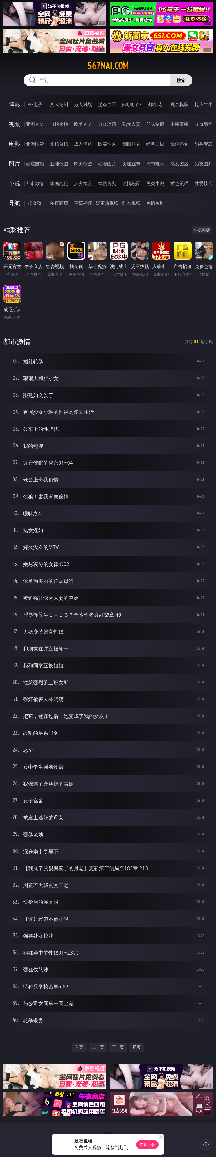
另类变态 (204, 144)
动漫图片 (107, 163)
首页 (79, 1047)
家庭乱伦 (59, 183)
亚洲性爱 (35, 144)
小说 (14, 183)
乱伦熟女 (179, 144)
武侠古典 (107, 183)
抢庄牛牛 (204, 104)
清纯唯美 (155, 163)
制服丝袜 (131, 144)
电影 (14, 144)
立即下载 (147, 1144)
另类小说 (155, 183)
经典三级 (155, 144)
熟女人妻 (131, 124)
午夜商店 (59, 203)
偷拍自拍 (59, 144)
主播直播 (179, 124)
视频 (14, 124)
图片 (14, 163)
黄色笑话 (179, 183)
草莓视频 (83, 203)
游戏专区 (107, 104)
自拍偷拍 (59, 124)
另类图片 (204, 163)
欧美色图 (83, 163)
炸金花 (155, 104)
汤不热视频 (107, 203)
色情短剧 (155, 203)
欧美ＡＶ (83, 124)
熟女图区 (179, 163)
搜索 (181, 80)
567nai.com (107, 66)
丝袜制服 (155, 124)
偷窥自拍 (35, 163)
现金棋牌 (179, 104)
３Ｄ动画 (107, 124)
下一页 (118, 1047)
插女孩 (35, 203)
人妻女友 (83, 183)
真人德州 (59, 104)
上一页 (98, 1047)
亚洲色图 (59, 163)
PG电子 (34, 104)
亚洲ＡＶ (35, 124)
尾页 (137, 1047)
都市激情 (35, 183)
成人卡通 (83, 144)
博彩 (14, 104)
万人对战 (83, 104)
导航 (14, 203)
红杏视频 (131, 203)
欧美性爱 (107, 144)
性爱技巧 (204, 183)
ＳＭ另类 (204, 124)
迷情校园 (131, 183)
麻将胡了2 (131, 104)
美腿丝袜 (131, 163)
